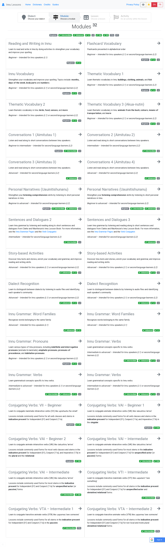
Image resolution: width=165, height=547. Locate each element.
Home (28, 4)
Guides (55, 4)
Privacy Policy (132, 4)
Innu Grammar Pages (25, 231)
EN (154, 4)
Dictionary (37, 4)
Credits (47, 4)
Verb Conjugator (49, 231)
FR (160, 4)
